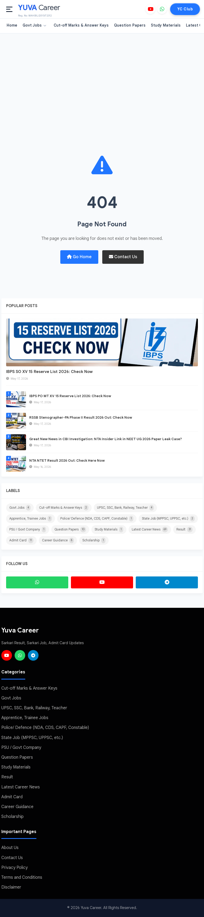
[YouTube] (150, 9)
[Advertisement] (102, 73)
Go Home (79, 257)
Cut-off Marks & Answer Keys (81, 25)
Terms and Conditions (21, 877)
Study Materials (166, 25)
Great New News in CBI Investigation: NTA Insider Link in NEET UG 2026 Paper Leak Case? (105, 439)
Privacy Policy (14, 867)
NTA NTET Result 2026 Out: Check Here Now (67, 460)
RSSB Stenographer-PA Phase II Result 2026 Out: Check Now (80, 417)
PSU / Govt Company (27, 529)
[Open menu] (9, 9)
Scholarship (93, 540)
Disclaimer (11, 887)
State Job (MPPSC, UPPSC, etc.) (168, 518)
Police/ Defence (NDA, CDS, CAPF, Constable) (96, 518)
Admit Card (21, 540)
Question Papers (130, 25)
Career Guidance (58, 540)
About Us (10, 848)
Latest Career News (150, 529)
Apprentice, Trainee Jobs (30, 518)
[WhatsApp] (162, 9)
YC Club (185, 9)
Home (12, 25)
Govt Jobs (34, 25)
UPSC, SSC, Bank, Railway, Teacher (125, 508)
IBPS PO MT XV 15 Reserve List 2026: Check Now (70, 396)
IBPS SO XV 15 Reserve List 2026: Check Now (49, 371)
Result (184, 529)
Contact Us (123, 257)
